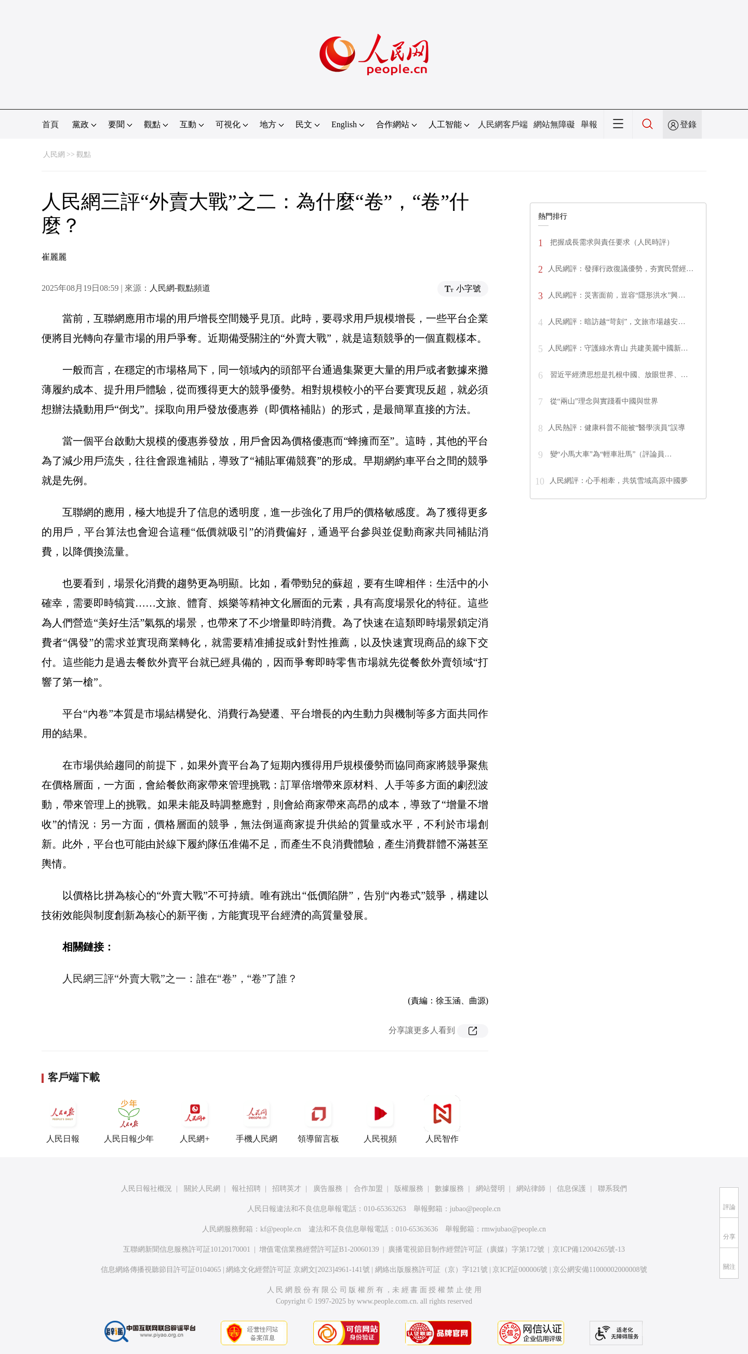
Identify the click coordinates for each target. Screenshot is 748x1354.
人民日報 (63, 1119)
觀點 (83, 154)
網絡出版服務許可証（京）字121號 (431, 1269)
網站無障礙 (554, 124)
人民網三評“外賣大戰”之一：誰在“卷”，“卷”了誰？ (180, 978)
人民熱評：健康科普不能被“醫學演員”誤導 (616, 428)
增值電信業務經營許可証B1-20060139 (319, 1249)
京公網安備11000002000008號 (600, 1269)
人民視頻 (380, 1119)
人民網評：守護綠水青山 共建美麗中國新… (618, 348)
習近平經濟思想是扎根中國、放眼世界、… (618, 375)
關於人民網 (202, 1188)
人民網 (54, 154)
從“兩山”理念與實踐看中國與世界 (603, 401)
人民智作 (442, 1119)
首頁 (50, 124)
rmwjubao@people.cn (514, 1229)
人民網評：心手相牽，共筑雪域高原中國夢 (619, 481)
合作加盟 (368, 1188)
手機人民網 (256, 1119)
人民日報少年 (129, 1119)
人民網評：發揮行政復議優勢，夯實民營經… (620, 269)
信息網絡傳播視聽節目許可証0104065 (161, 1269)
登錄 (688, 124)
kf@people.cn (280, 1229)
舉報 (589, 124)
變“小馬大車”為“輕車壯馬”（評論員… (610, 454)
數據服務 (449, 1188)
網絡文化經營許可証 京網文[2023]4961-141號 (298, 1269)
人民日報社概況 (146, 1188)
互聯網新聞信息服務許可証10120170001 (186, 1249)
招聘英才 (286, 1188)
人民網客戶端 (503, 124)
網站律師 (530, 1188)
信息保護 (571, 1188)
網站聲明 (490, 1188)
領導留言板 (318, 1119)
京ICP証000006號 (519, 1269)
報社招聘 (246, 1188)
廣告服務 (327, 1188)
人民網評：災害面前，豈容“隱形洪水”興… (616, 295)
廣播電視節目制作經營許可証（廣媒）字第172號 (466, 1249)
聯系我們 (612, 1188)
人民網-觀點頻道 (180, 288)
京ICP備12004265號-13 (588, 1249)
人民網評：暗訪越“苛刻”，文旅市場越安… (616, 322)
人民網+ (195, 1119)
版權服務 (408, 1188)
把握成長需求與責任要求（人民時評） (611, 242)
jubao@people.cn (475, 1209)
